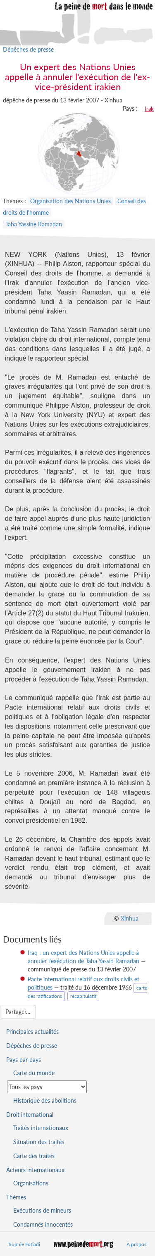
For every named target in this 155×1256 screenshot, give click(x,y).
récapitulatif (83, 996)
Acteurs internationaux (35, 1169)
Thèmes (16, 1197)
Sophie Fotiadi (24, 1244)
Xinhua (129, 917)
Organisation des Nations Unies (70, 200)
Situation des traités (38, 1141)
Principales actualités (32, 1031)
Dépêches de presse (28, 49)
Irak (149, 108)
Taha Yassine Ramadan (33, 224)
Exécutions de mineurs (42, 1210)
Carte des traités (34, 1155)
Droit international (29, 1114)
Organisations (30, 1183)
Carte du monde (34, 1072)
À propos (136, 1244)
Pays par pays (23, 1059)
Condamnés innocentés (43, 1224)
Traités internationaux (40, 1127)
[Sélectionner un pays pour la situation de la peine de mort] (47, 1086)
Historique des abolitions (44, 1100)
